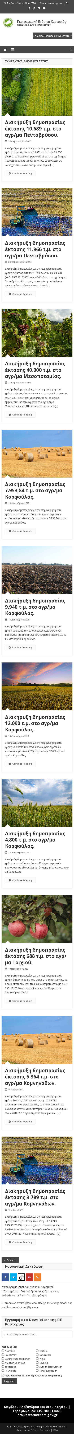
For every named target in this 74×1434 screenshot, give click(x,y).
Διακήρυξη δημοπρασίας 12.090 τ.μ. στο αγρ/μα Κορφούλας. (35, 723)
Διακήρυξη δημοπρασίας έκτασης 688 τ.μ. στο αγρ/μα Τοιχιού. (36, 956)
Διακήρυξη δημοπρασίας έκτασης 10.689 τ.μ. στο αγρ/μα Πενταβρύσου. (35, 128)
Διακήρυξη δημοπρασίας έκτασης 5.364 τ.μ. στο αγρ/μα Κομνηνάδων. (35, 1076)
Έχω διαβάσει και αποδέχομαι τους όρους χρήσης (33, 1375)
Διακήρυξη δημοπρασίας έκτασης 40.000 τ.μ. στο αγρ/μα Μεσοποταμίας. (35, 369)
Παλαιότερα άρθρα (12, 1260)
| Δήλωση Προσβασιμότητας (31, 1295)
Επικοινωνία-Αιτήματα (51, 3)
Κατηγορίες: (9, 1346)
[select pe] (52, 35)
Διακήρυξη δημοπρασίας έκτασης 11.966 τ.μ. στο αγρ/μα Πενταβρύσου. (35, 249)
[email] (37, 1334)
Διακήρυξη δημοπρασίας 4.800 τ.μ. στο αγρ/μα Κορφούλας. (35, 839)
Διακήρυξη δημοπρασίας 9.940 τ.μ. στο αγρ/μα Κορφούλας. (35, 606)
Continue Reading (20, 173)
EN (67, 3)
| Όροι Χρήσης (10, 1291)
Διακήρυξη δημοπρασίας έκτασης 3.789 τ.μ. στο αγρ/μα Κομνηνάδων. (35, 1197)
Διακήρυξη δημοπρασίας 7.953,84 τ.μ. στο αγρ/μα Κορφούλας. (35, 490)
